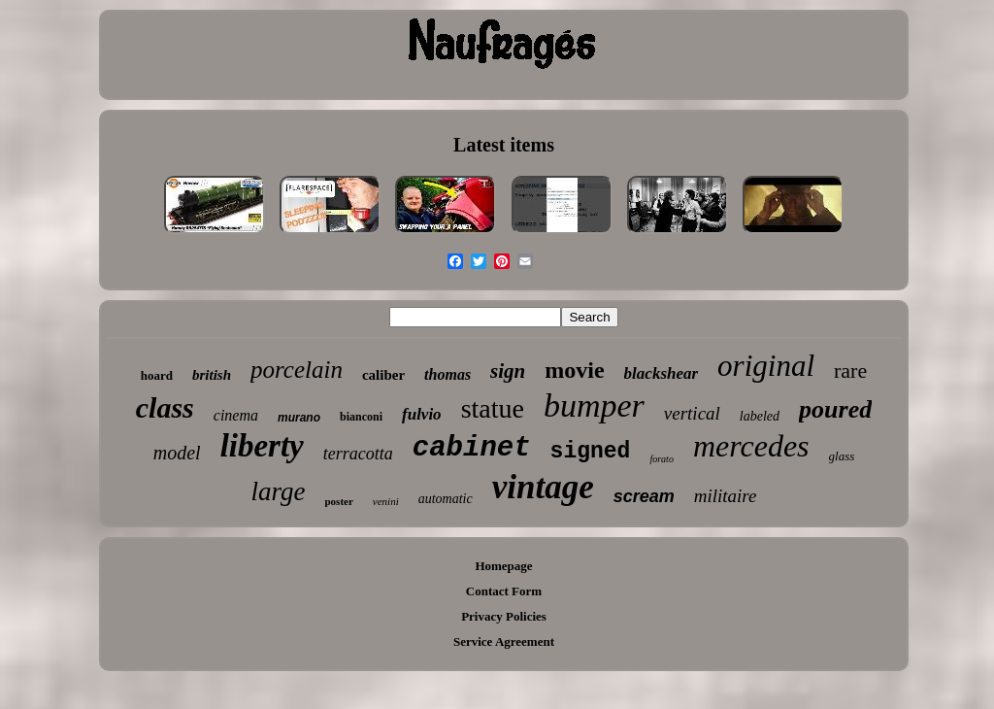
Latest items (503, 144)
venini (386, 501)
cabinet (472, 448)
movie (574, 370)
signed (590, 451)
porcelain (296, 369)
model (177, 452)
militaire (725, 496)
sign (507, 371)
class (165, 407)
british (211, 375)
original (765, 366)
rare (850, 370)
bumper (594, 405)
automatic (445, 498)
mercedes (751, 445)
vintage (543, 487)
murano (299, 417)
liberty (262, 445)
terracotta (358, 453)
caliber (383, 375)
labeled (759, 416)
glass (842, 456)
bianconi (361, 416)
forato (661, 459)
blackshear (661, 373)
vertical (692, 413)
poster (338, 501)
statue (492, 408)
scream (644, 496)
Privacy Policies (504, 616)
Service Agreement (503, 641)
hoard (157, 375)
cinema (236, 415)
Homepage (503, 565)
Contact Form (504, 591)
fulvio (422, 414)
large (277, 491)
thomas (447, 374)
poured (835, 409)
